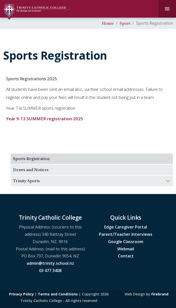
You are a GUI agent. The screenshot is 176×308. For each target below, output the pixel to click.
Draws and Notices (31, 170)
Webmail (125, 249)
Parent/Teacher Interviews (125, 234)
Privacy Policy (21, 294)
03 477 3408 (50, 270)
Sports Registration (31, 159)
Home (108, 23)
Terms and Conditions (58, 294)
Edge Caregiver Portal (125, 227)
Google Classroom (125, 241)
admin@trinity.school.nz (50, 263)
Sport (125, 23)
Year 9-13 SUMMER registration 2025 (44, 119)
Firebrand (159, 294)
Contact (126, 256)
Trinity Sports (26, 181)
